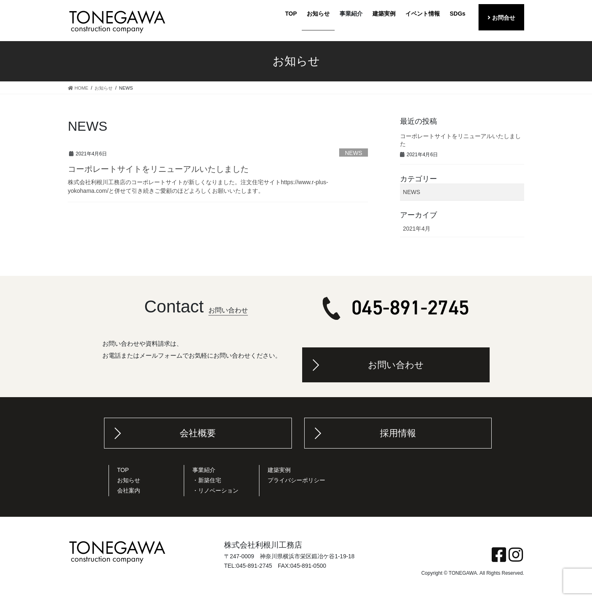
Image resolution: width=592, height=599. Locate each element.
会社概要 (198, 433)
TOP (123, 470)
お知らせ (128, 480)
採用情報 (398, 433)
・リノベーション (215, 490)
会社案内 (128, 490)
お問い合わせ (396, 365)
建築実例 (279, 470)
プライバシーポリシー (296, 480)
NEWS (353, 153)
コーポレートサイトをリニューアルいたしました (158, 168)
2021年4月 (416, 228)
